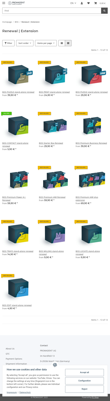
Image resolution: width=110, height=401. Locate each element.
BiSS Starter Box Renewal (51, 143)
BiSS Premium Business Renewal (91, 143)
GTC (8, 353)
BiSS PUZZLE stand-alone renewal (18, 92)
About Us (10, 348)
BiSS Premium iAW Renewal (52, 197)
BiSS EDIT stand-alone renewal (17, 305)
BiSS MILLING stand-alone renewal (51, 253)
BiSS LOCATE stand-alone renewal (88, 253)
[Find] (51, 11)
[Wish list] (88, 3)
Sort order (23, 43)
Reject (84, 389)
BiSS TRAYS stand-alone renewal (17, 251)
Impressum (12, 392)
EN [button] (71, 3)
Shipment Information (16, 363)
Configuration (84, 381)
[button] (81, 3)
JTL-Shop (95, 397)
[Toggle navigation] (3, 2)
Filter (8, 43)
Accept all (84, 372)
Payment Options (14, 358)
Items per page (44, 43)
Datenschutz (25, 392)
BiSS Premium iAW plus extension (87, 199)
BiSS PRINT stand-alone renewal (54, 92)
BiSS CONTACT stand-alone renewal (15, 144)
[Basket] (100, 3)
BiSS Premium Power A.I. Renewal (14, 199)
